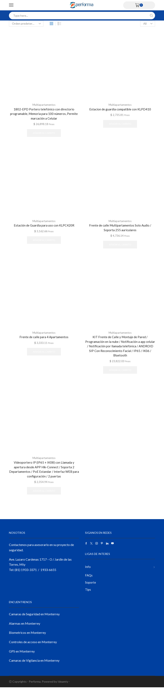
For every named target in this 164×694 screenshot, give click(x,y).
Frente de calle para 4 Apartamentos (44, 339)
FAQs (89, 581)
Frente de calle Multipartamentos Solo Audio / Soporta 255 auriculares (120, 229)
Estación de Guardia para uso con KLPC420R (44, 227)
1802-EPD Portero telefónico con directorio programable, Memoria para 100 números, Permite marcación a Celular (44, 114)
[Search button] (151, 15)
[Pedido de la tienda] (26, 24)
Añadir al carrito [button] (44, 133)
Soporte (90, 588)
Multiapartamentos (44, 104)
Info (88, 572)
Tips (88, 596)
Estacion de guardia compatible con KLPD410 (120, 109)
